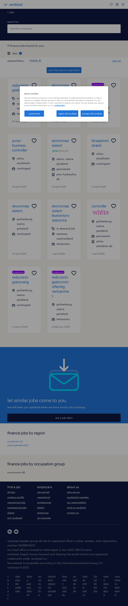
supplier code (75, 583)
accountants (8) (16, 472)
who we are (73, 492)
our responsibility (76, 502)
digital (10, 512)
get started (43, 492)
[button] (39, 60)
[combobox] (64, 28)
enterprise (43, 512)
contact (8, 587)
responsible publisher (18, 583)
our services (44, 517)
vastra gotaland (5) (17, 445)
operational (43, 497)
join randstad (14, 517)
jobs (12, 12)
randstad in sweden (78, 497)
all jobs (11, 492)
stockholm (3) (15, 441)
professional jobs (16, 507)
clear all (116, 60)
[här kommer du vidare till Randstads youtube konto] (16, 531)
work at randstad (76, 507)
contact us (73, 512)
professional (44, 502)
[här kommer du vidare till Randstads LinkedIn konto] (9, 531)
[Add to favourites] (34, 85)
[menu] (123, 4)
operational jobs (16, 502)
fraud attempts (95, 583)
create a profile (15, 497)
